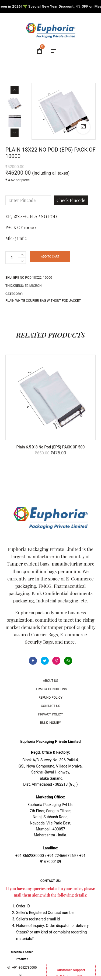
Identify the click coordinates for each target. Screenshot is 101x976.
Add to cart (50, 256)
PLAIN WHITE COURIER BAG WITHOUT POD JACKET (43, 301)
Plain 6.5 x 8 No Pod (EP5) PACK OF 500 (50, 447)
